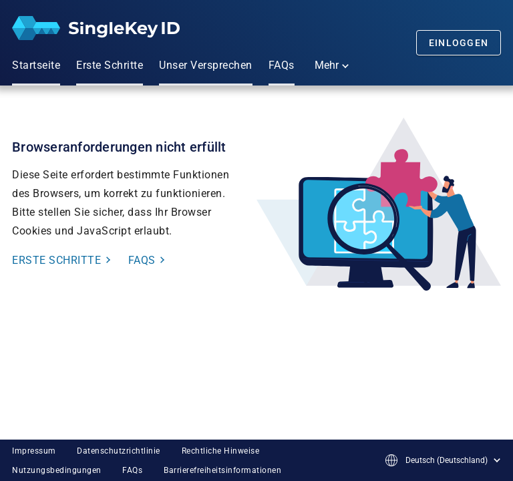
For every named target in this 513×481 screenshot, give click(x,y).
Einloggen (458, 42)
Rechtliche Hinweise (221, 451)
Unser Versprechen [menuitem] (205, 65)
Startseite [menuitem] (36, 65)
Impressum (34, 451)
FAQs (132, 470)
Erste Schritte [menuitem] (109, 65)
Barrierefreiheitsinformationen (222, 470)
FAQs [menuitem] (282, 65)
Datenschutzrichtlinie (118, 451)
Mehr (332, 65)
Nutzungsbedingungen (57, 470)
